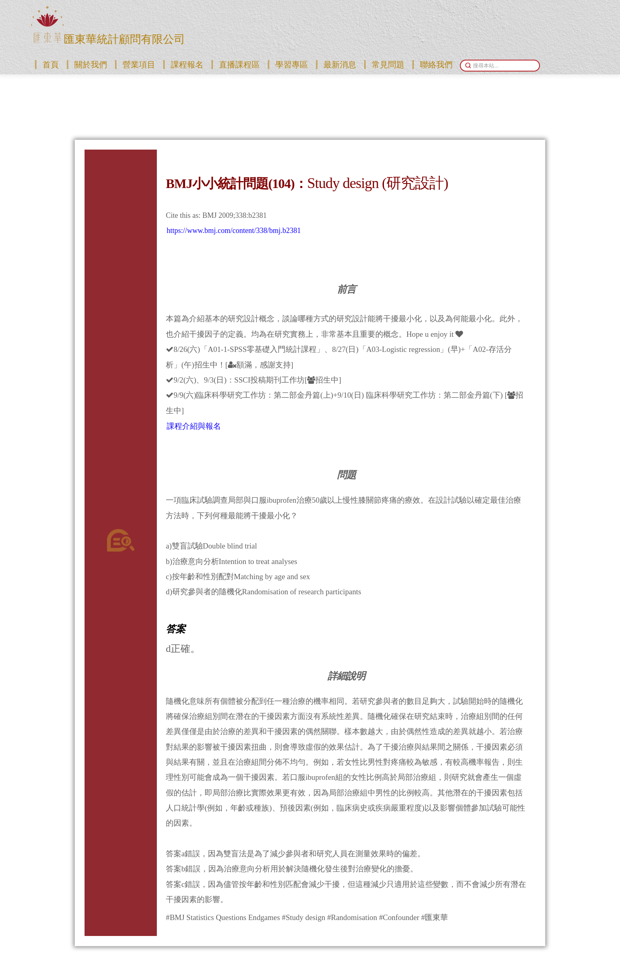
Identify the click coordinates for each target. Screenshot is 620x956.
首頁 (50, 64)
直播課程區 (239, 64)
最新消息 (339, 64)
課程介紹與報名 (194, 426)
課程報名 (187, 64)
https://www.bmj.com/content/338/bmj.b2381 (234, 230)
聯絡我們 (436, 64)
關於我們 (90, 64)
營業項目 (139, 64)
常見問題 (388, 64)
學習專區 (291, 64)
